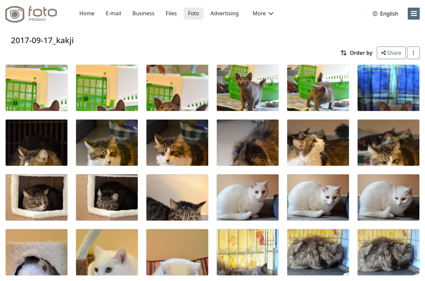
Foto (193, 13)
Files (171, 13)
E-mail (113, 13)
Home (87, 13)
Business (143, 13)
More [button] (263, 13)
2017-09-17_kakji (42, 40)
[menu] (414, 14)
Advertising (225, 13)
